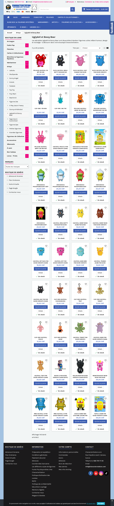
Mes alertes (63, 467)
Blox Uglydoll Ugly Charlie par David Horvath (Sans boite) (80, 72)
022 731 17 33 (19, 2)
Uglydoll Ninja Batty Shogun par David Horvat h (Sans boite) (60, 224)
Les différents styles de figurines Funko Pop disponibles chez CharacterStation (43, 469)
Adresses (35, 461)
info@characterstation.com (42, 2)
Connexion (88, 2)
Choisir (91, 48)
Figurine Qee (13, 125)
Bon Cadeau (11, 152)
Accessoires (91, 22)
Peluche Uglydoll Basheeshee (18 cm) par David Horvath (100, 110)
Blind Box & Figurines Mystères (20, 22)
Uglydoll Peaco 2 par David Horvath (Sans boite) (60, 148)
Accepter (101, 503)
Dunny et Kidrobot (16, 109)
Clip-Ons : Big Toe (60, 108)
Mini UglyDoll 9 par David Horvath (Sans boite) (41, 415)
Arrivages (25, 17)
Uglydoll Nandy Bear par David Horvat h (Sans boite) (100, 224)
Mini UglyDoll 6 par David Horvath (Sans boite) (60, 415)
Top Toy (12, 90)
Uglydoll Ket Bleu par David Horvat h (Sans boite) (40, 262)
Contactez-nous (14, 192)
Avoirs (61, 458)
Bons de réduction (65, 464)
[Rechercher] (57, 9)
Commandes (63, 455)
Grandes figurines (15, 132)
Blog (15, 17)
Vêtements (11, 27)
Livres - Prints (12, 156)
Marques (9, 162)
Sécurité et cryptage (39, 487)
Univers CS (34, 27)
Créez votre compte (102, 2)
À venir (23, 27)
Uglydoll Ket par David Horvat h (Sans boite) (60, 262)
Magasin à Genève (38, 496)
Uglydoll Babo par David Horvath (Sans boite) (100, 339)
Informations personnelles (68, 452)
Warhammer (43, 22)
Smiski (11, 82)
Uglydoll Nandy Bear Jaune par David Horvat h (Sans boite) (80, 224)
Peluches (50, 17)
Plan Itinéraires (14, 180)
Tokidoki (12, 86)
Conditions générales (39, 455)
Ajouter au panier (40, 78)
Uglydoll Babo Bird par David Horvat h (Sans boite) (80, 262)
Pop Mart (12, 94)
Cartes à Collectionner (68, 17)
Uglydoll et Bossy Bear (15, 114)
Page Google (13, 188)
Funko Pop (38, 17)
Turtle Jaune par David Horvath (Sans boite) (100, 415)
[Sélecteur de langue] (71, 2)
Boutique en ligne (13, 38)
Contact (89, 447)
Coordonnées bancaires (40, 464)
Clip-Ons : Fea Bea (41, 108)
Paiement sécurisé (38, 458)
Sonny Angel (13, 78)
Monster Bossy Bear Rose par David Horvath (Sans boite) (100, 377)
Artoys (55, 22)
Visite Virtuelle (13, 184)
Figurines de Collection (71, 22)
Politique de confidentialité (41, 484)
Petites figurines (15, 129)
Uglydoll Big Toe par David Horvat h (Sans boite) (41, 301)
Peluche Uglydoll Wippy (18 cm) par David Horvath (41, 148)
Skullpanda (13, 74)
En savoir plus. (91, 503)
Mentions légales (38, 490)
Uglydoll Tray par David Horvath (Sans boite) (41, 377)
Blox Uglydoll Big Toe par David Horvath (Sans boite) (100, 72)
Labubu (12, 70)
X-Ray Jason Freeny (16, 106)
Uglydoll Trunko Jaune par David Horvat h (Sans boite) (100, 262)
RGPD (34, 481)
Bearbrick (12, 98)
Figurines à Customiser (13, 120)
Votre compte (65, 447)
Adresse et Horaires (15, 176)
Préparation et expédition (41, 452)
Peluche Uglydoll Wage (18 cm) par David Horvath (80, 110)
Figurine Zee (13, 102)
